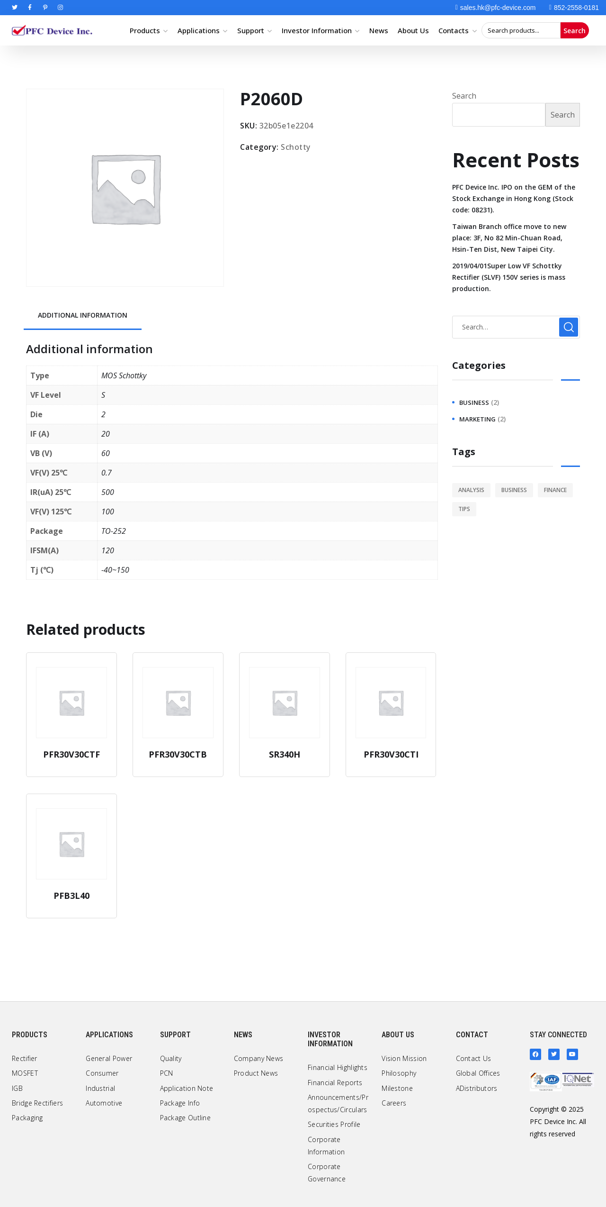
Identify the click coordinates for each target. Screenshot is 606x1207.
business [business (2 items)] (514, 490)
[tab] (83, 316)
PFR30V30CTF (71, 754)
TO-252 (113, 531)
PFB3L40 (71, 895)
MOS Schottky (123, 375)
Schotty (296, 147)
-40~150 (115, 570)
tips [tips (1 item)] (464, 509)
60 (105, 453)
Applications (199, 30)
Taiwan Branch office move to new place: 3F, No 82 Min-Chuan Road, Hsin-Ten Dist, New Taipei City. (509, 238)
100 (107, 511)
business (474, 402)
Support (250, 30)
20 (105, 434)
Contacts (453, 30)
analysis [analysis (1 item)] (471, 490)
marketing (477, 419)
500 (107, 492)
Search (574, 30)
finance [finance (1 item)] (555, 490)
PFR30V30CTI (391, 754)
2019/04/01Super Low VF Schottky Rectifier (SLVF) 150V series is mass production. (508, 277)
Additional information (82, 315)
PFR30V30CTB (178, 754)
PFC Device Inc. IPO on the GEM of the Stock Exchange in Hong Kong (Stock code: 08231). (513, 198)
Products (145, 30)
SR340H (284, 754)
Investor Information (317, 30)
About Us (413, 30)
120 (107, 550)
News (378, 30)
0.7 (106, 472)
